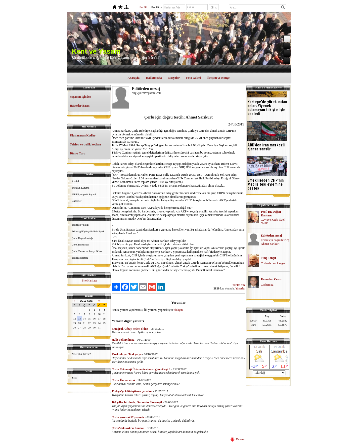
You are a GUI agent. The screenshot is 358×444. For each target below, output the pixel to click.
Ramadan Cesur (271, 279)
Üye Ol (143, 6)
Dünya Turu (77, 153)
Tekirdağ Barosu (80, 257)
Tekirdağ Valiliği (80, 224)
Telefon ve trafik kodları (85, 144)
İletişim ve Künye (218, 78)
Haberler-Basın (80, 105)
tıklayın (178, 310)
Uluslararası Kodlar (82, 135)
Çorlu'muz (267, 284)
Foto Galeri (193, 78)
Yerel (74, 377)
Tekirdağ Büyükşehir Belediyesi (88, 231)
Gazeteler (76, 201)
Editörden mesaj (271, 235)
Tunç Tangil (268, 258)
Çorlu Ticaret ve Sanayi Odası (87, 251)
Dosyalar (174, 78)
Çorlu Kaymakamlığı (82, 238)
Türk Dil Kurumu (81, 187)
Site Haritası (89, 280)
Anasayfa (133, 78)
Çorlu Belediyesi (80, 244)
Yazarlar (240, 288)
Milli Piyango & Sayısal (84, 194)
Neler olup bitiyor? (81, 354)
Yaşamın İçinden (80, 96)
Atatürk (76, 181)
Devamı (237, 439)
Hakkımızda (154, 78)
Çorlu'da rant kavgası (273, 263)
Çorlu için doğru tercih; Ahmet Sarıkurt (275, 241)
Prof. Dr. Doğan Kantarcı (271, 213)
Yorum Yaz (238, 284)
